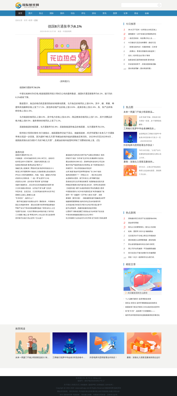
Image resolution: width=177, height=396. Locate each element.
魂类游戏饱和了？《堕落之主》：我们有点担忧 (84, 175)
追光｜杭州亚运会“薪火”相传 (139, 55)
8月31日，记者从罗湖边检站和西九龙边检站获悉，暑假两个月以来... (150, 170)
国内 (62, 13)
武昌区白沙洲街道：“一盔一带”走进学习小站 (32, 178)
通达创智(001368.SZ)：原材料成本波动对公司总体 (85, 162)
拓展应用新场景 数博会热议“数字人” (29, 165)
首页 (20, 13)
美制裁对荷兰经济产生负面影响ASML (142, 218)
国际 (52, 13)
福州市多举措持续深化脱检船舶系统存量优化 (142, 315)
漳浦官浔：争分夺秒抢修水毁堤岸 (79, 168)
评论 (83, 13)
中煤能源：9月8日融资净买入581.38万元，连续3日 (34, 158)
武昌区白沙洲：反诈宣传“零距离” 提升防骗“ (32, 182)
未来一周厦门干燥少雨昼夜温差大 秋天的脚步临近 (37, 357)
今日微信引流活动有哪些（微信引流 (142, 43)
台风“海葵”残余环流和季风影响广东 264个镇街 (83, 172)
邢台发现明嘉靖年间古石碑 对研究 (141, 244)
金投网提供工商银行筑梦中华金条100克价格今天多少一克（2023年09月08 (150, 137)
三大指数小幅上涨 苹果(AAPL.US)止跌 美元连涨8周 (35, 215)
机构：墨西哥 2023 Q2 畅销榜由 (140, 231)
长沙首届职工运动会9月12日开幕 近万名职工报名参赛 (86, 218)
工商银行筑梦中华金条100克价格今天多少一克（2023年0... (78, 357)
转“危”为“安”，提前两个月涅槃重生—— (140, 311)
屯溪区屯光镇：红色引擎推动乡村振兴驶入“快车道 (34, 211)
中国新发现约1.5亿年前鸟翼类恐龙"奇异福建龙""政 (85, 191)
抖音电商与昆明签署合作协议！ (139, 145)
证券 (126, 13)
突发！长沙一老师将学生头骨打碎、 (142, 257)
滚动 (94, 13)
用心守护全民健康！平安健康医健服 (142, 249)
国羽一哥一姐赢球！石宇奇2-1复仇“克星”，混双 (84, 195)
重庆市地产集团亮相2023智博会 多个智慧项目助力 (85, 165)
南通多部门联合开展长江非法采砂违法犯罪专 (142, 307)
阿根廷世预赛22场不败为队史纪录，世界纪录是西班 (86, 185)
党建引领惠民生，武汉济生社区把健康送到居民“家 (34, 185)
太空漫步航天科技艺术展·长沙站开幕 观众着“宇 (84, 205)
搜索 (159, 5)
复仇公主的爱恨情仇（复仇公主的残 (142, 227)
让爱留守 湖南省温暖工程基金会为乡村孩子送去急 (85, 211)
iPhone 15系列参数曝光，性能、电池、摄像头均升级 (35, 175)
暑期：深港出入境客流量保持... (139, 161)
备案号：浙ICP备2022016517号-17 (91, 381)
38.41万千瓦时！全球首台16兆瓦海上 (142, 30)
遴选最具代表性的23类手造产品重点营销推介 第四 (85, 155)
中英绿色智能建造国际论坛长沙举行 (79, 215)
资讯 (104, 13)
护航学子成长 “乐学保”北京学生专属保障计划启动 (84, 158)
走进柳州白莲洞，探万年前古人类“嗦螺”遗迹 (83, 178)
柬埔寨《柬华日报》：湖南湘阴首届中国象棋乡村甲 (85, 198)
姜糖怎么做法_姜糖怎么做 (25, 195)
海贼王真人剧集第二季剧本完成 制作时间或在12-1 (34, 168)
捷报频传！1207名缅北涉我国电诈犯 (142, 34)
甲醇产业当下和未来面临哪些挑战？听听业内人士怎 (35, 208)
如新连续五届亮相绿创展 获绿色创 (141, 60)
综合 (73, 13)
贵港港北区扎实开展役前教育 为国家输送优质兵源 (85, 182)
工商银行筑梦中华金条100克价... (140, 128)
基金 (136, 13)
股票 (115, 13)
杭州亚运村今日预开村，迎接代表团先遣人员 (32, 162)
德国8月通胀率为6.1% (23, 155)
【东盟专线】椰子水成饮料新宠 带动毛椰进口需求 (85, 188)
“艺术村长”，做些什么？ (24, 198)
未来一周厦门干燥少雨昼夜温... (139, 112)
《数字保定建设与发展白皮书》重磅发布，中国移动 (35, 201)
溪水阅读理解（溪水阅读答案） (140, 68)
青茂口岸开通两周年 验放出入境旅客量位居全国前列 (35, 172)
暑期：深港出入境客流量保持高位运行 (143, 357)
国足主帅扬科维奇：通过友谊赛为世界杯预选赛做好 (35, 205)
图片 (30, 13)
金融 (147, 13)
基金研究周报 (133, 223)
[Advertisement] (139, 86)
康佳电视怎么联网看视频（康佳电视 (142, 240)
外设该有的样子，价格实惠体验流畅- (142, 64)
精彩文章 (131, 264)
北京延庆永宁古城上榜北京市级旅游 (142, 236)
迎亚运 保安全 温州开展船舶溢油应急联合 (141, 303)
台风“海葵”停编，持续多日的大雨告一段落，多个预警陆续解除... (150, 120)
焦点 (41, 13)
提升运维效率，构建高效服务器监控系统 (81, 208)
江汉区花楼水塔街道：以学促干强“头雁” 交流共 (33, 188)
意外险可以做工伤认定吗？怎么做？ (29, 218)
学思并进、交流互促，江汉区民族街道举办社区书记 (35, 191)
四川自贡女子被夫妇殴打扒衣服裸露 (142, 253)
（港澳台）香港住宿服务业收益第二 (142, 51)
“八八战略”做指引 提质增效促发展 (138, 299)
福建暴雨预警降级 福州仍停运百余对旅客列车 (83, 201)
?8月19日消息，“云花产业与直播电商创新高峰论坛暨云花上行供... (150, 154)
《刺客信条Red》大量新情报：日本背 (142, 47)
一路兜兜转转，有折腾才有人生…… (142, 38)
